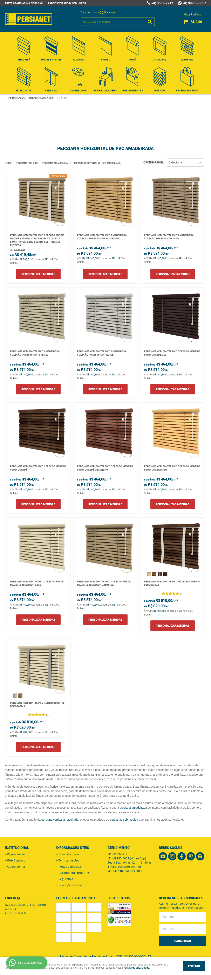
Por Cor (160, 90)
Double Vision (51, 59)
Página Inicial (16, 854)
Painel (105, 59)
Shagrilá (24, 59)
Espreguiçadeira (106, 90)
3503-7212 (162, 3)
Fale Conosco (16, 860)
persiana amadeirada (133, 807)
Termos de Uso (69, 860)
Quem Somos (16, 867)
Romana (78, 59)
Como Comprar (69, 854)
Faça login (110, 12)
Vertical (51, 90)
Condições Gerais (70, 885)
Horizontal (24, 90)
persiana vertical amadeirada (60, 819)
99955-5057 (194, 3)
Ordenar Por (153, 162)
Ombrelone (78, 90)
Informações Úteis (72, 847)
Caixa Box (160, 59)
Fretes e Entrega (70, 867)
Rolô (132, 59)
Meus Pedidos (192, 14)
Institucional (17, 847)
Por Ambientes (132, 90)
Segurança (66, 879)
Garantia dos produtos (74, 873)
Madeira (187, 59)
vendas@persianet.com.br (126, 871)
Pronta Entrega (187, 90)
